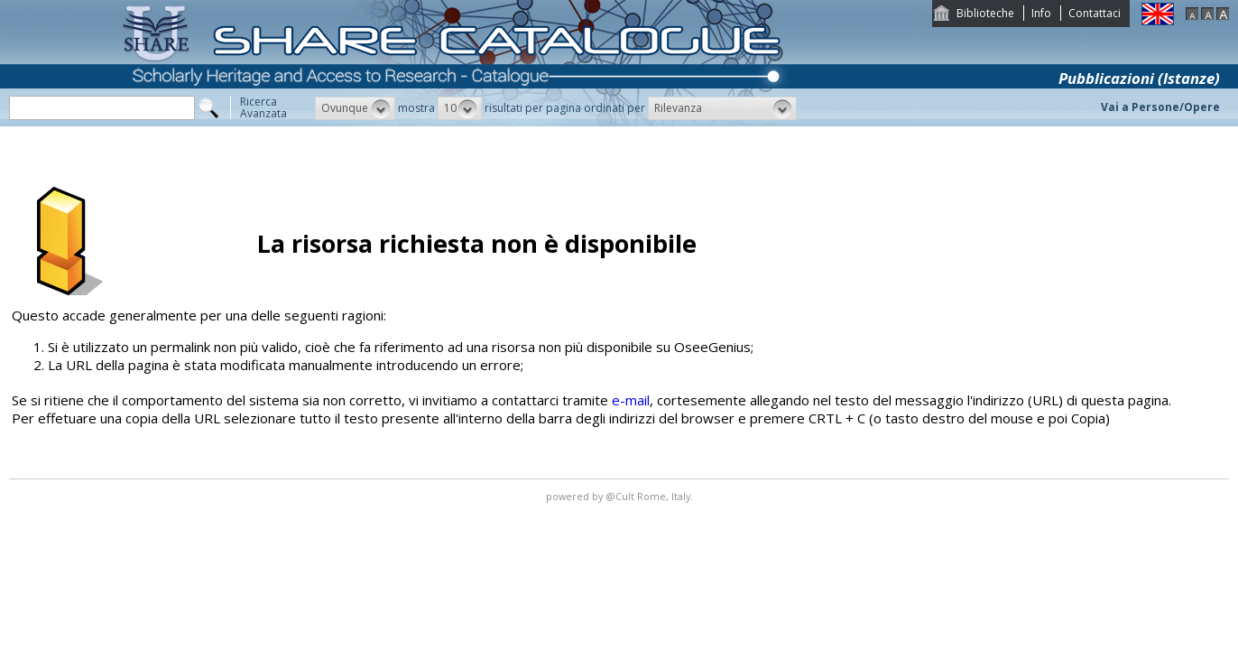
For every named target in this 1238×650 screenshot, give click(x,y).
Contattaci (1094, 13)
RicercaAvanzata (263, 107)
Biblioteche (985, 13)
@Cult (621, 496)
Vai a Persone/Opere (1160, 107)
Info (1041, 13)
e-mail (631, 400)
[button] (355, 108)
